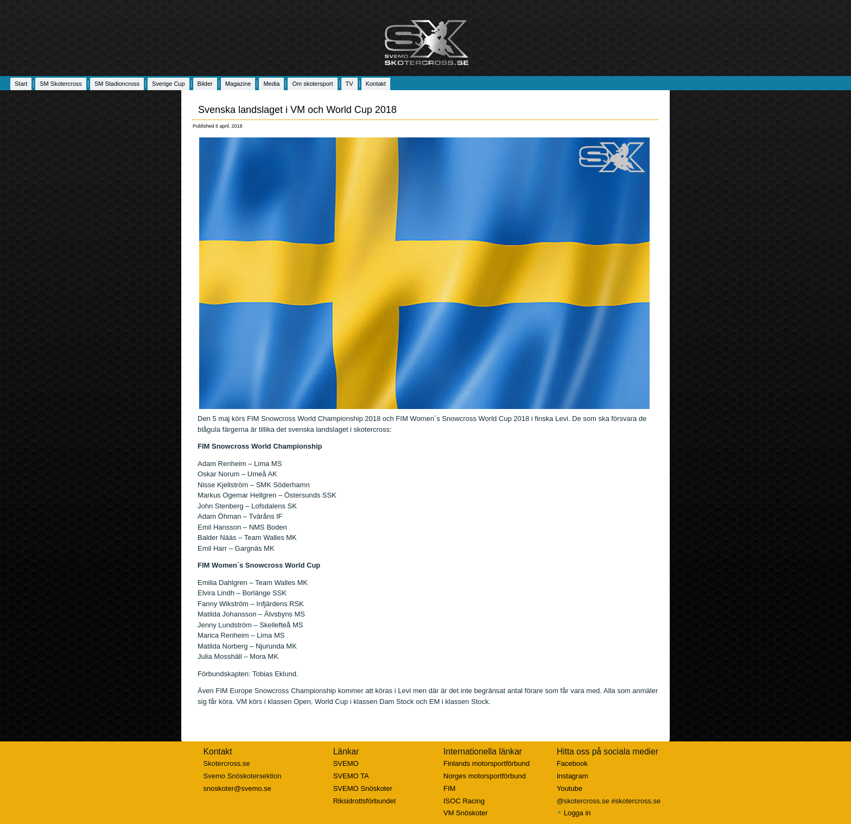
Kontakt (376, 83)
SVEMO (346, 763)
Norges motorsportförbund (484, 776)
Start (21, 83)
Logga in (577, 813)
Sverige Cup (168, 83)
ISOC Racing (464, 801)
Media (271, 83)
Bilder (205, 83)
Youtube (569, 788)
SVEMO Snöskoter (362, 788)
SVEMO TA (351, 776)
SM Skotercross (61, 83)
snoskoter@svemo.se (237, 788)
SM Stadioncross (116, 83)
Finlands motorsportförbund (486, 763)
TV (349, 83)
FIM (449, 788)
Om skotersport (312, 83)
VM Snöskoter (465, 813)
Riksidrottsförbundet (364, 801)
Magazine (238, 83)
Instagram (572, 776)
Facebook (572, 763)
